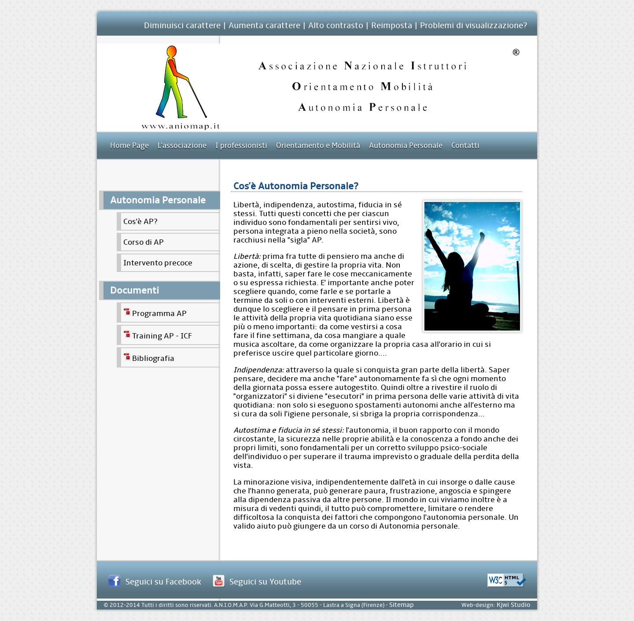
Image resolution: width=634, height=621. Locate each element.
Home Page (129, 145)
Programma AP (155, 312)
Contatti (465, 145)
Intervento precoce (157, 262)
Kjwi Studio (514, 605)
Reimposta (391, 25)
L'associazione (182, 145)
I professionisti (241, 145)
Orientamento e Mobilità (318, 145)
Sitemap (401, 605)
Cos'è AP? (140, 221)
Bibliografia (148, 357)
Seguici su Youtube (265, 582)
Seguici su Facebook (163, 582)
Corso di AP (143, 242)
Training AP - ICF (157, 335)
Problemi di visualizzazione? (473, 25)
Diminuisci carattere (182, 25)
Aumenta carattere (264, 25)
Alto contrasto (335, 25)
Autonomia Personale (405, 145)
